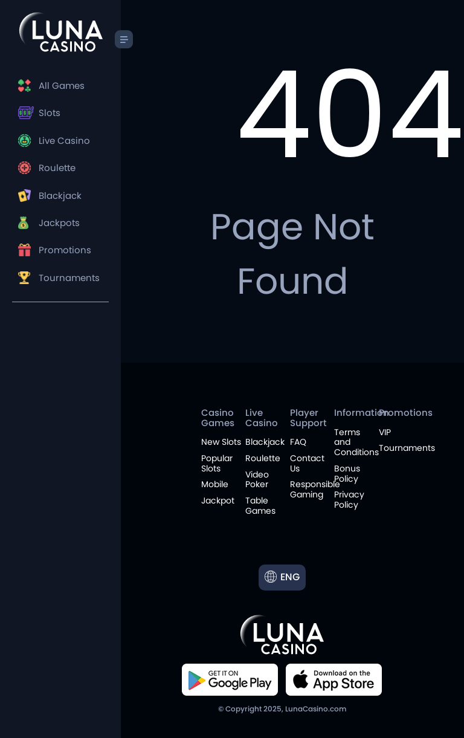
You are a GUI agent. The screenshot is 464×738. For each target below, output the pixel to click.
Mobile (214, 484)
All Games (62, 85)
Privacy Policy (349, 499)
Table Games (260, 505)
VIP (385, 432)
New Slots (221, 442)
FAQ (298, 442)
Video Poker (257, 479)
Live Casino (64, 140)
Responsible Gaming (315, 489)
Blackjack (60, 195)
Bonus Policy (347, 473)
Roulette (57, 167)
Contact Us (307, 463)
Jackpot (217, 500)
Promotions (65, 250)
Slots (49, 112)
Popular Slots (217, 463)
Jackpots (59, 222)
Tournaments (69, 277)
